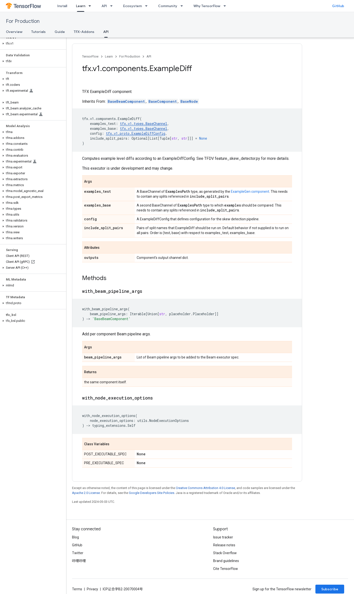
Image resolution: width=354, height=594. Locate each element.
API (104, 6)
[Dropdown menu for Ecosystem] (148, 6)
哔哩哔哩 (79, 561)
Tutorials (38, 32)
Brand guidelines (226, 561)
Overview (14, 32)
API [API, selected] (106, 32)
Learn (109, 56)
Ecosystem (132, 6)
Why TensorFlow (206, 6)
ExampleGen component (250, 191)
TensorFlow (90, 56)
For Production (23, 21)
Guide (60, 32)
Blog (75, 537)
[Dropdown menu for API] (113, 6)
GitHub (338, 6)
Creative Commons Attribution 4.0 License (205, 488)
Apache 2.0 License (86, 493)
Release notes (224, 545)
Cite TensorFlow (225, 569)
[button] (32, 43)
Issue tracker (223, 537)
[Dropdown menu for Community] (183, 6)
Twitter (77, 553)
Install (62, 6)
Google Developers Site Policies (151, 493)
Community (167, 6)
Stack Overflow (225, 553)
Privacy (92, 589)
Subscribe (329, 589)
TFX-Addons (84, 32)
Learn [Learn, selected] (80, 6)
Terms (77, 589)
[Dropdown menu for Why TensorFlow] (226, 6)
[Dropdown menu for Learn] (91, 6)
